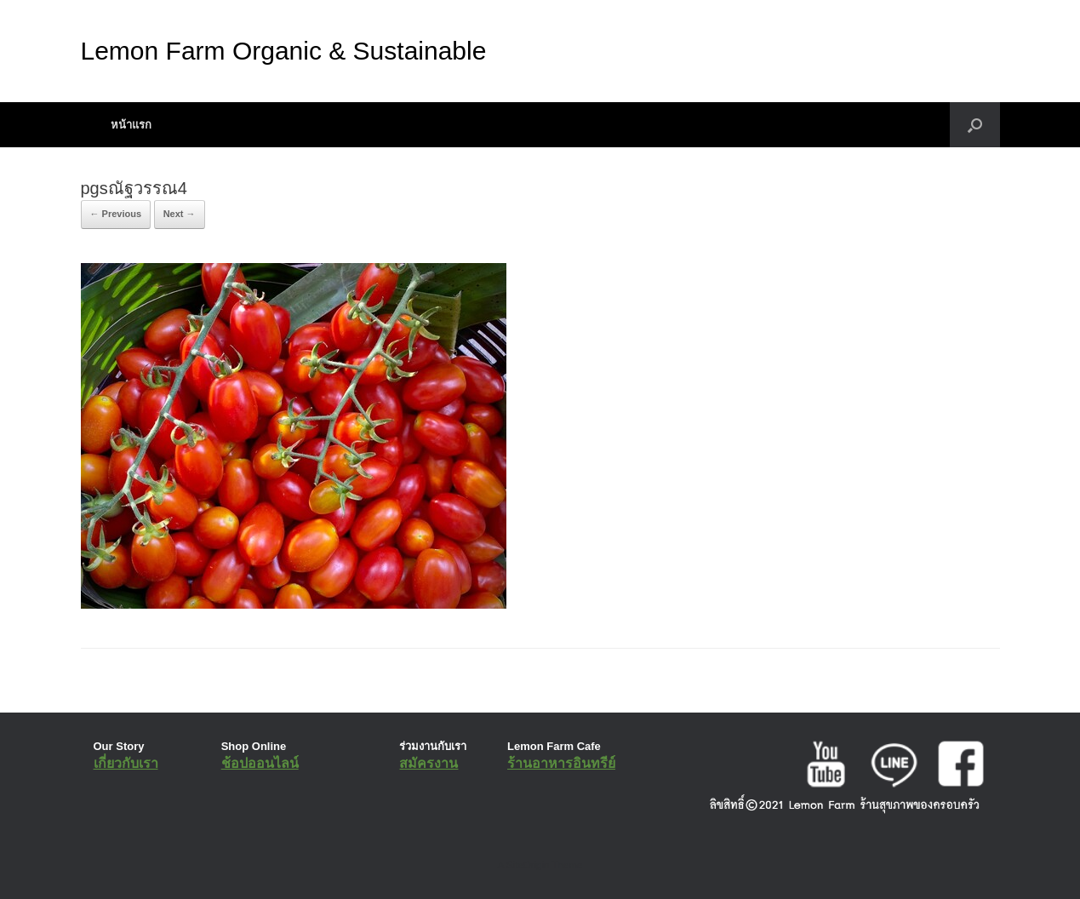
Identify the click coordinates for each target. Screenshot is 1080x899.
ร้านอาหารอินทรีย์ (561, 763)
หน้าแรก (131, 124)
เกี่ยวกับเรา (126, 763)
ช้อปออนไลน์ (260, 763)
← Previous (116, 214)
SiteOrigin (528, 865)
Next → (179, 214)
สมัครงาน (428, 763)
